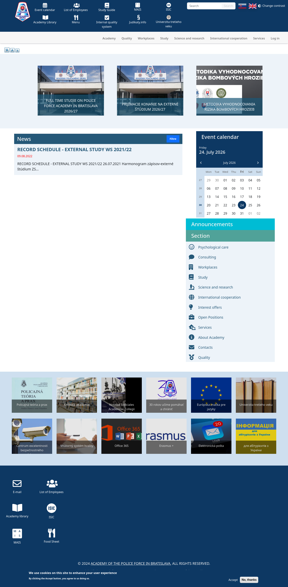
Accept (233, 580)
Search (228, 6)
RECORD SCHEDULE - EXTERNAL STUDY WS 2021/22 (74, 149)
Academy (109, 38)
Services (259, 38)
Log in (275, 38)
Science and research (189, 38)
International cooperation (228, 38)
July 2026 (229, 163)
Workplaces (146, 38)
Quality (127, 38)
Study (164, 38)
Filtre (173, 139)
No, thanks (249, 579)
